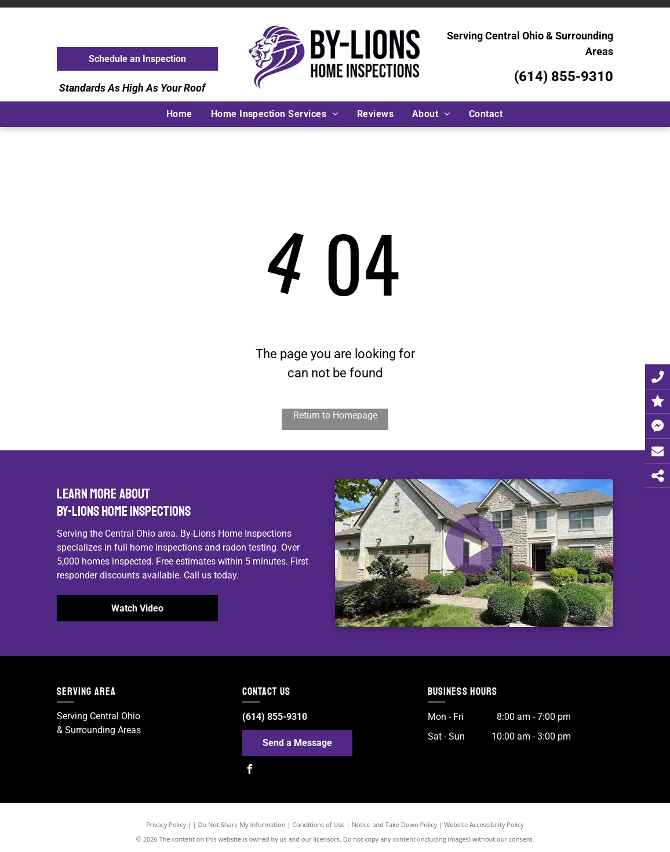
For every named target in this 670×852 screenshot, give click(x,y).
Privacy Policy (166, 824)
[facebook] (249, 771)
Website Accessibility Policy (484, 824)
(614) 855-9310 (563, 76)
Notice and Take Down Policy (395, 824)
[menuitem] (180, 114)
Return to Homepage (335, 415)
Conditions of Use (318, 824)
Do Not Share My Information (242, 824)
